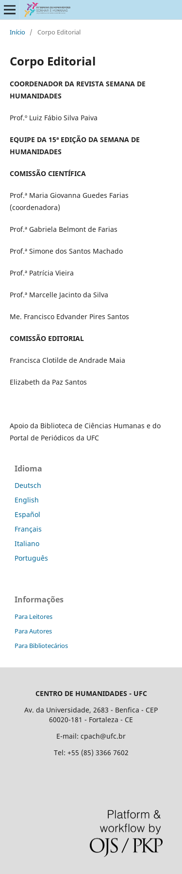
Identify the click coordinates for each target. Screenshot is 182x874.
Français (28, 529)
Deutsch (28, 485)
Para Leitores (33, 616)
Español (27, 514)
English (27, 499)
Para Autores (33, 631)
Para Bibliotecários (41, 645)
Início (17, 32)
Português (31, 558)
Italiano (27, 543)
